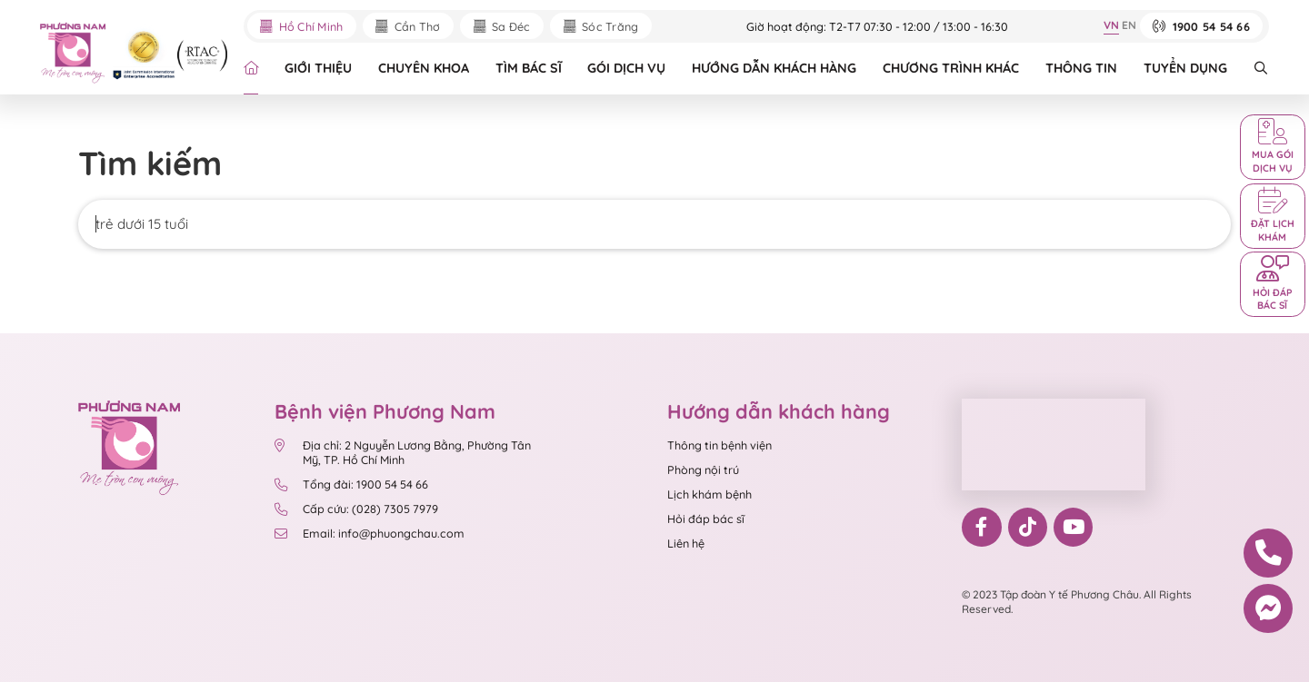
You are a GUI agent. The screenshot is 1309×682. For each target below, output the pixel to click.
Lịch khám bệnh (709, 494)
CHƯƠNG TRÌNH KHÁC (951, 68)
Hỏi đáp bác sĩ (705, 518)
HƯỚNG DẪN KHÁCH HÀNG (774, 68)
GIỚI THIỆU (318, 68)
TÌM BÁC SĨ (528, 68)
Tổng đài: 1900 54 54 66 (351, 484)
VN (1111, 25)
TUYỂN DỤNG (1185, 68)
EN (1129, 25)
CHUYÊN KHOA (423, 68)
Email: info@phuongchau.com (369, 533)
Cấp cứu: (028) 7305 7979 (356, 508)
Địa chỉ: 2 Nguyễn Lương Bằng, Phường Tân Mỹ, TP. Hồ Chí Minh (402, 452)
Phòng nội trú (703, 469)
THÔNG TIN (1081, 68)
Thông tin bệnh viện (719, 445)
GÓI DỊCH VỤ (626, 68)
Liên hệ (685, 543)
